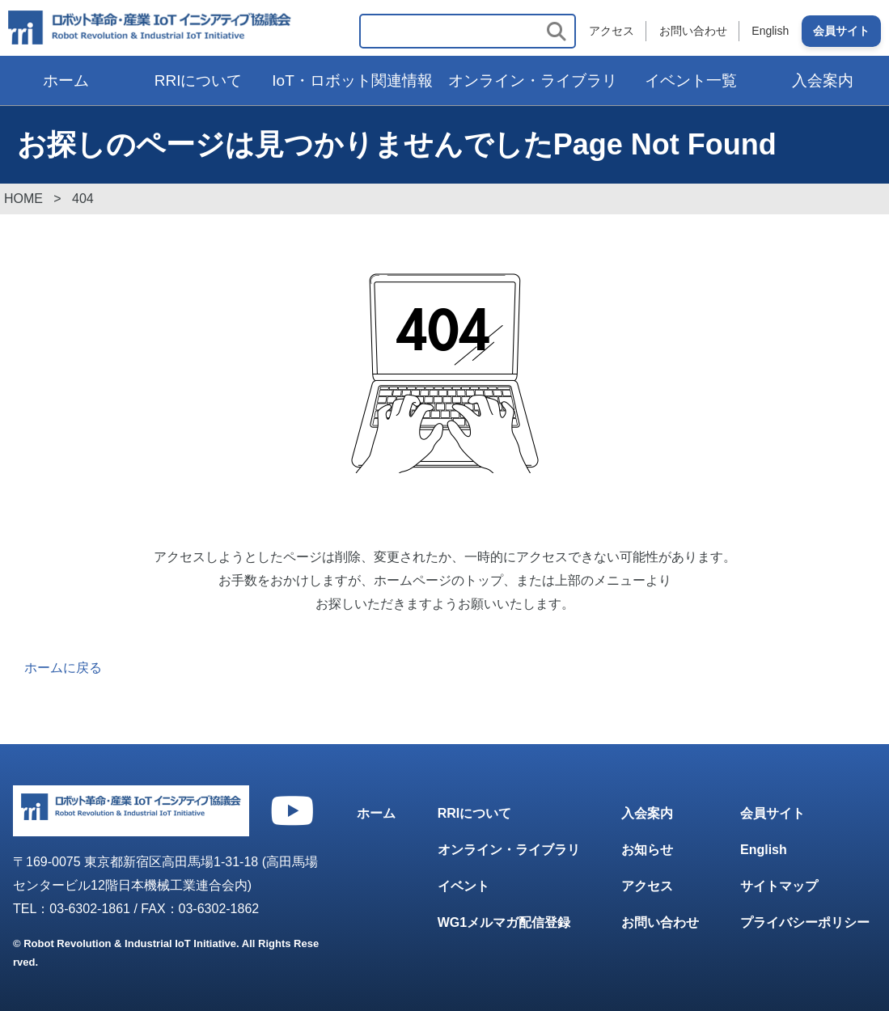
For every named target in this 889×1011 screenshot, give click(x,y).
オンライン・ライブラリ (532, 80)
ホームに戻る (63, 668)
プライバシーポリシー (805, 922)
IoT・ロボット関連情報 (352, 80)
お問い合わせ (692, 30)
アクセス (610, 30)
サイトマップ (779, 887)
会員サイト (841, 30)
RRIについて (199, 80)
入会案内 (647, 814)
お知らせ (647, 850)
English (770, 30)
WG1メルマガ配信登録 (504, 922)
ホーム (66, 80)
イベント (463, 887)
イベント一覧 (691, 80)
